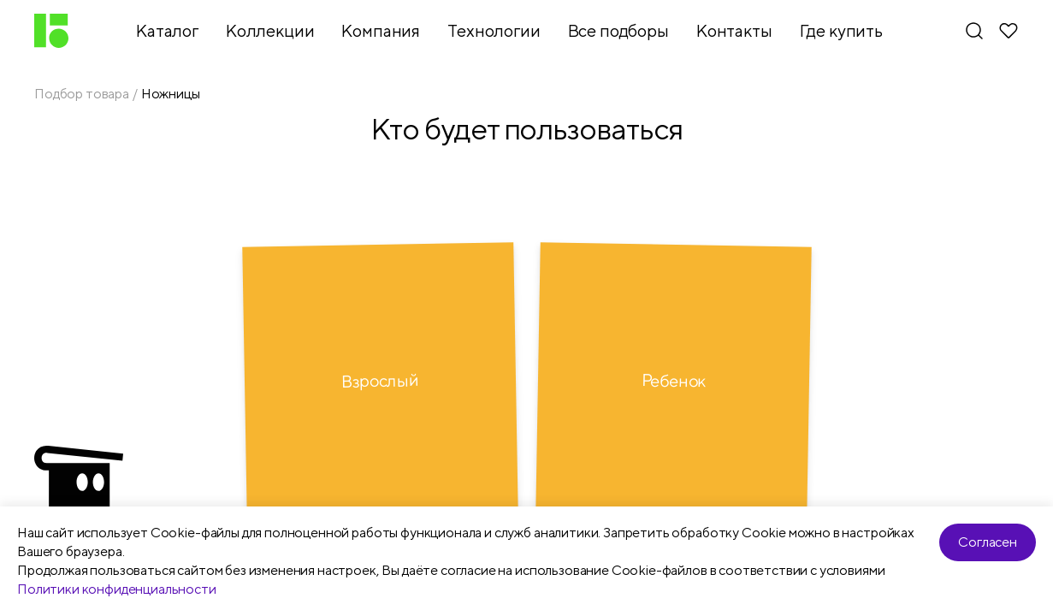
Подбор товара (81, 94)
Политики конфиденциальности (116, 589)
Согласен (987, 542)
